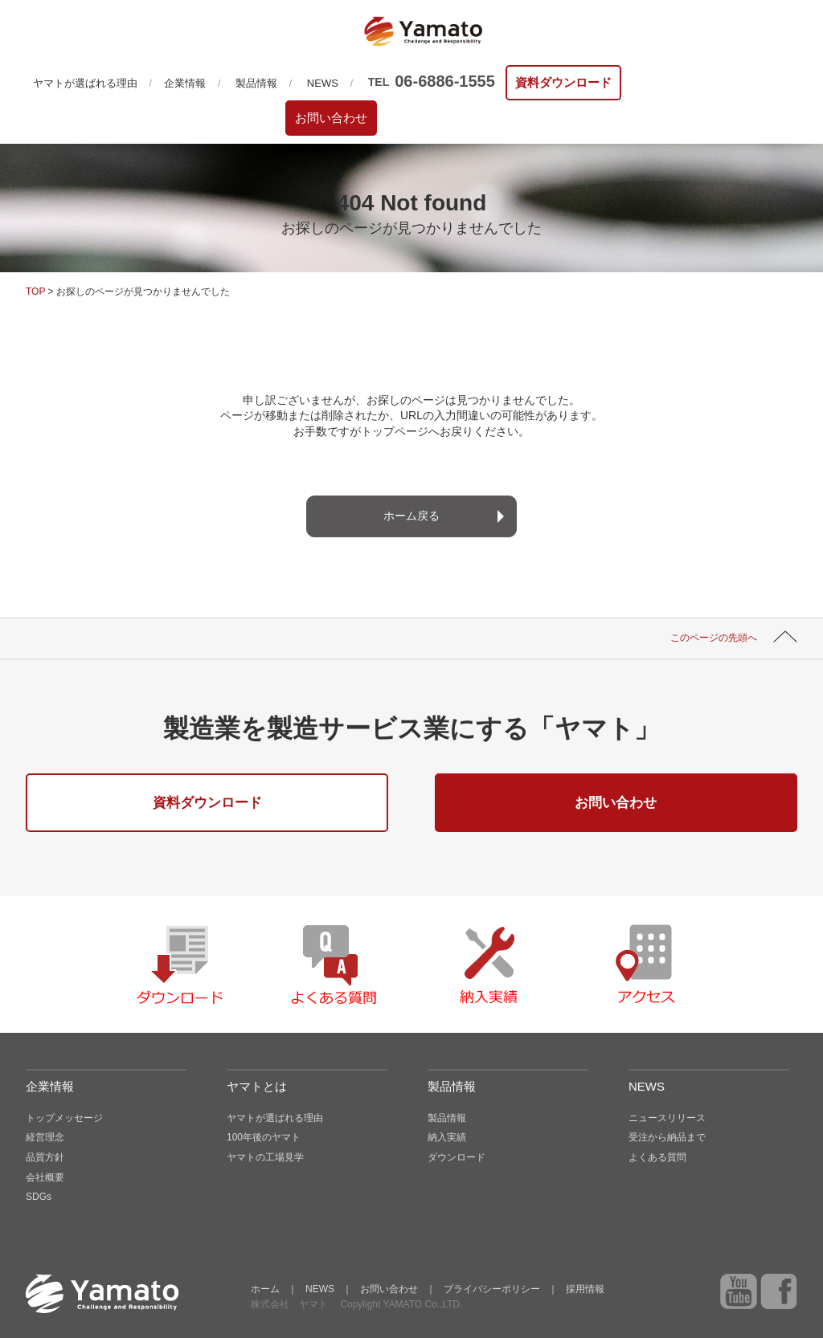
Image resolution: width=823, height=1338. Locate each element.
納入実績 (447, 1137)
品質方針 (45, 1157)
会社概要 (45, 1177)
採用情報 (585, 1289)
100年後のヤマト (264, 1137)
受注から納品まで (667, 1137)
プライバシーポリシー (492, 1289)
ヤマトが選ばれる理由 (85, 83)
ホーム (265, 1289)
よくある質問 (657, 1157)
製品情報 (256, 83)
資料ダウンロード (563, 82)
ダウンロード (456, 1157)
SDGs (38, 1196)
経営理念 (45, 1137)
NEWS (322, 83)
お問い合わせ (331, 117)
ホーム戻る (411, 515)
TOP (35, 291)
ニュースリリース (667, 1118)
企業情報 (185, 83)
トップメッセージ (64, 1118)
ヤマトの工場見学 (265, 1157)
